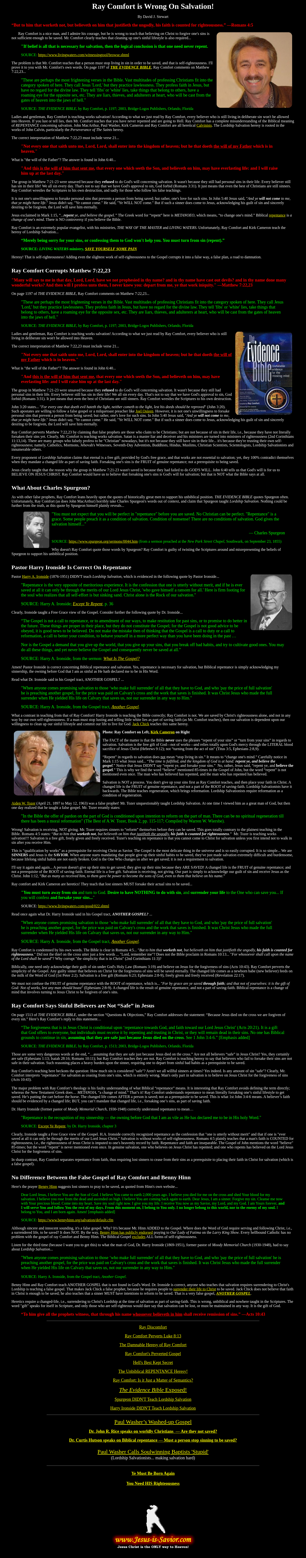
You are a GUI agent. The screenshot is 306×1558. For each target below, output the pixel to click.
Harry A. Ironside (35, 576)
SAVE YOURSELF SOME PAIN (111, 249)
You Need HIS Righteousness (153, 1483)
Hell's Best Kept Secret (153, 1362)
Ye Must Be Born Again (153, 1473)
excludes (139, 1237)
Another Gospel (124, 706)
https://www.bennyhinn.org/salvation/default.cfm (76, 1220)
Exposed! (153, 1390)
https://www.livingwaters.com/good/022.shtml (73, 906)
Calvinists (204, 125)
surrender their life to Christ (194, 1289)
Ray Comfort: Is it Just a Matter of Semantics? (153, 1380)
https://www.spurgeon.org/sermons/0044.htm (103, 541)
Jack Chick (140, 724)
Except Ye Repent (87, 603)
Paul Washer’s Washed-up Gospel (152, 1422)
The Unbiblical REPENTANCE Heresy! (153, 1371)
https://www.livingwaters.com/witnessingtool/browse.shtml (83, 55)
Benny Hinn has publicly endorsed (126, 1232)
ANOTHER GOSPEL (233, 1293)
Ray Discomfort (153, 1327)
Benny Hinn (47, 1187)
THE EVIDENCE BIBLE (130, 67)
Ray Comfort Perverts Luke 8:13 (153, 1336)
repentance (277, 215)
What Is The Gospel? (121, 658)
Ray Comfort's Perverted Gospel (153, 1353)
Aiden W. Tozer (23, 803)
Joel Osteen (144, 411)
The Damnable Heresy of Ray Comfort (153, 1344)
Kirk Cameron (163, 732)
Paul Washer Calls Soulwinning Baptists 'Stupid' (153, 1452)
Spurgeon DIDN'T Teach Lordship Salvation (153, 1399)
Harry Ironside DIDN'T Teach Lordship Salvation (153, 1408)
